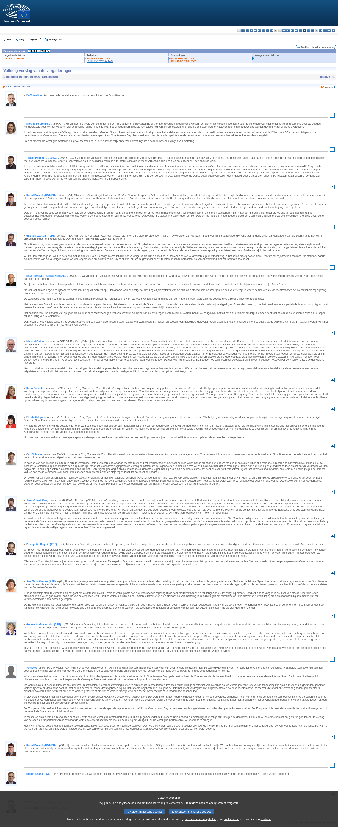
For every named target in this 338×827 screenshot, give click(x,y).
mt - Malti (300, 30)
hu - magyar (296, 30)
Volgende (33, 39)
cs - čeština (247, 30)
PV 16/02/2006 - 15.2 (182, 58)
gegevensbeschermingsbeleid (198, 824)
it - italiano (284, 30)
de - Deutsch (255, 30)
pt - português (312, 30)
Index (9, 39)
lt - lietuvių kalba (292, 30)
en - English (267, 30)
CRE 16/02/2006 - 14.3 (100, 61)
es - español (243, 30)
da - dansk (251, 30)
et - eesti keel (259, 30)
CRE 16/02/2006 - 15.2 (183, 61)
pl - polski (308, 30)
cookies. (266, 824)
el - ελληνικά (263, 30)
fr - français (271, 30)
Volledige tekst (55, 39)
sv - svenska (333, 30)
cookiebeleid (231, 824)
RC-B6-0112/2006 (14, 58)
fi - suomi (329, 30)
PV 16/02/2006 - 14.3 (98, 58)
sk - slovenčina (320, 30)
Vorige (22, 39)
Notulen (328, 87)
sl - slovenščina (325, 30)
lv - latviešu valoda (288, 30)
